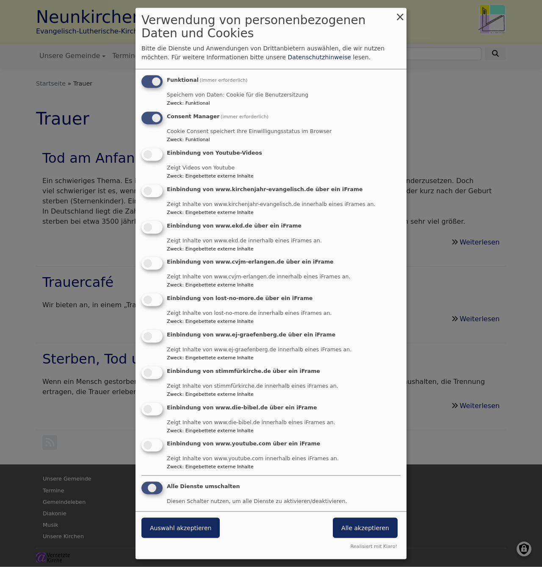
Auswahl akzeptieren (180, 528)
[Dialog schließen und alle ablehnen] (400, 13)
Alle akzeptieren (365, 528)
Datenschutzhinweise (319, 57)
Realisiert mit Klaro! (373, 546)
